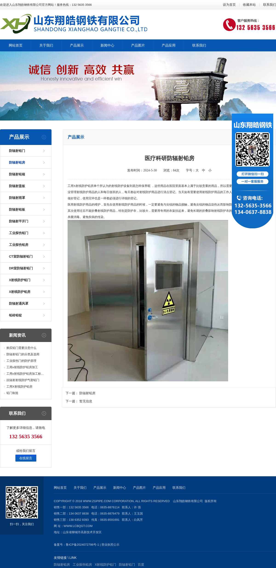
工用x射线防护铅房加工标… (25, 373)
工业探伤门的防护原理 (21, 360)
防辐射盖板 (17, 186)
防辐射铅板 (17, 209)
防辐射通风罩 (18, 303)
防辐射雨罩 (17, 198)
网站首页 (60, 487)
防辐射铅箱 (17, 174)
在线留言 (25, 458)
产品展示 (99, 487)
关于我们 (80, 487)
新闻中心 (119, 487)
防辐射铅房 (17, 162)
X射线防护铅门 (19, 280)
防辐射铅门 (17, 151)
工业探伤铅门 (18, 233)
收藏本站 (249, 4)
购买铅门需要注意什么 (21, 348)
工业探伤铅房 (18, 245)
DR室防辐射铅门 (21, 268)
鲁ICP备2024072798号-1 (82, 544)
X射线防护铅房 (19, 292)
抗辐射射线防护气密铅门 (22, 380)
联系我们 (269, 4)
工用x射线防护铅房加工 (22, 367)
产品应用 (159, 487)
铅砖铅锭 (15, 315)
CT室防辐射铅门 (21, 256)
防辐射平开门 (18, 221)
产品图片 (139, 487)
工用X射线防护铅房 (19, 386)
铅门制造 (12, 393)
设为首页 (229, 4)
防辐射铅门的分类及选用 (22, 354)
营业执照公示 (110, 544)
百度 (141, 564)
